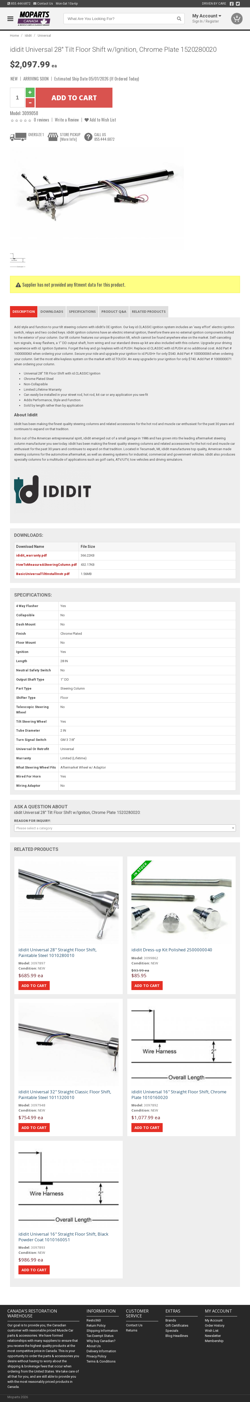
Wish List (211, 1331)
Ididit (28, 35)
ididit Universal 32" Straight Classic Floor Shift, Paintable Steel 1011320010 (64, 1094)
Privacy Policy (96, 1356)
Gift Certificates (176, 1325)
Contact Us (43, 3)
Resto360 (94, 1320)
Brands (170, 1320)
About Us (94, 1346)
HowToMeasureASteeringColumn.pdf (46, 565)
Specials (171, 1331)
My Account (214, 1320)
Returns (131, 1330)
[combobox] (125, 828)
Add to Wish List (100, 119)
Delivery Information (101, 1351)
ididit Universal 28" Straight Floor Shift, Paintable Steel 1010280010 (57, 952)
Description (24, 311)
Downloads (51, 311)
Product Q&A (113, 311)
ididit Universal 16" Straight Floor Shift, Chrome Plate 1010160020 (178, 1094)
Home (14, 35)
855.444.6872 (18, 3)
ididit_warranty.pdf (31, 555)
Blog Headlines (176, 1336)
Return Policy (96, 1325)
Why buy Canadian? (101, 1341)
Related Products (149, 311)
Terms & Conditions (101, 1361)
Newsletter (213, 1336)
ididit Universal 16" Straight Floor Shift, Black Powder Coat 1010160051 (63, 1237)
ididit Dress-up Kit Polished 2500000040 (171, 950)
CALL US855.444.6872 (104, 137)
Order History (214, 1325)
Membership (214, 1341)
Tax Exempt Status (100, 1336)
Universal (44, 35)
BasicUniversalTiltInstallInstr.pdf (43, 574)
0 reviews (41, 119)
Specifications (82, 311)
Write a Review (67, 119)
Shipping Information (102, 1331)
